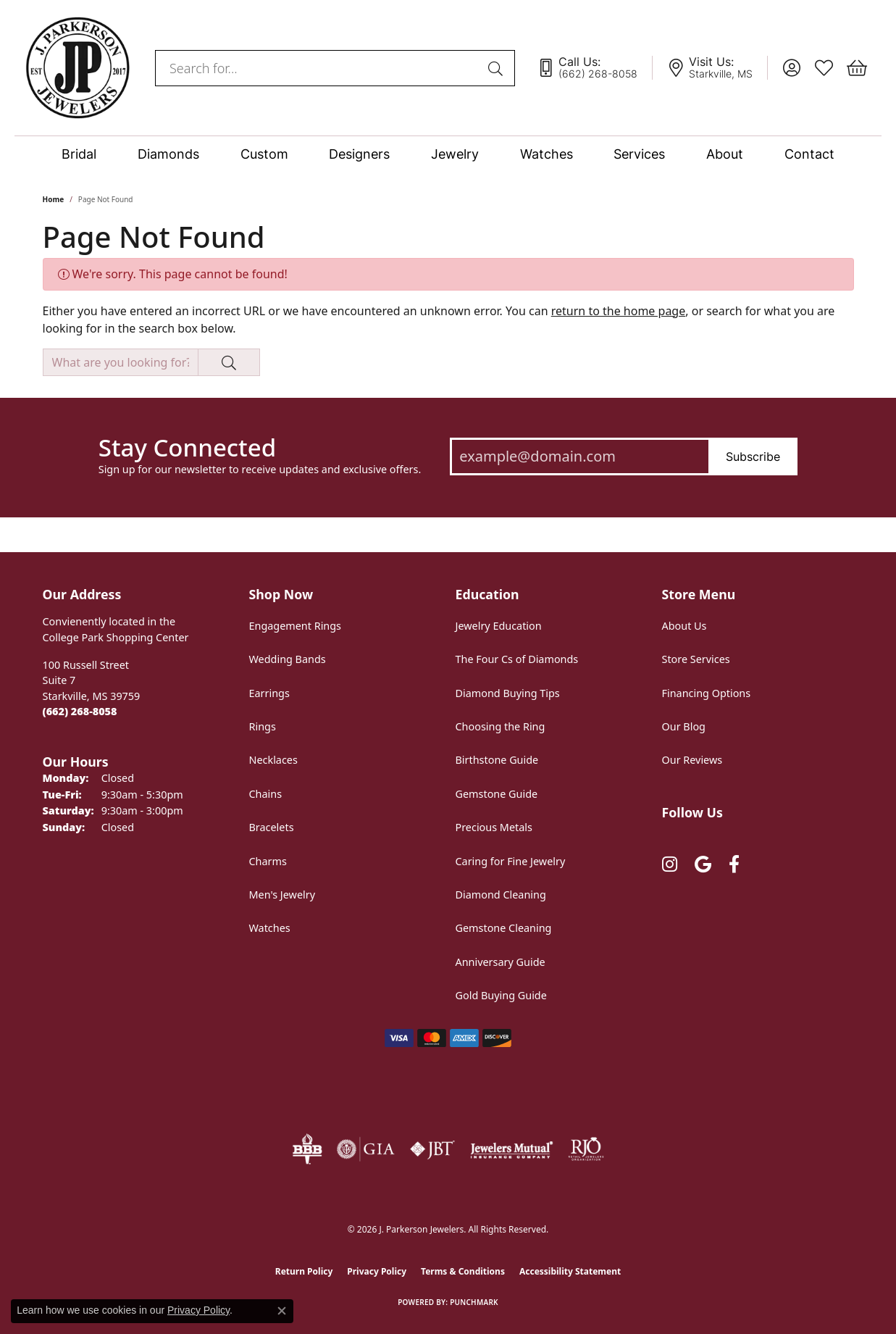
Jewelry (455, 154)
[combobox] (318, 68)
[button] (791, 68)
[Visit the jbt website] (432, 1149)
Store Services (696, 659)
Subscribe (753, 456)
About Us (684, 626)
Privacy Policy (376, 1271)
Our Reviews (692, 760)
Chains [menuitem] (265, 794)
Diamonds (168, 154)
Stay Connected (187, 447)
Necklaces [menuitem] (273, 760)
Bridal (79, 154)
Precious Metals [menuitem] (494, 827)
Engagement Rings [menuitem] (295, 626)
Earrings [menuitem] (269, 693)
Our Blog (684, 726)
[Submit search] (497, 68)
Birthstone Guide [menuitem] (497, 760)
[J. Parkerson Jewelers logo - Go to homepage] (77, 68)
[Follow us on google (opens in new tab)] (703, 865)
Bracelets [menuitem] (271, 827)
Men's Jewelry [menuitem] (282, 894)
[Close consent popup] (281, 1310)
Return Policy (304, 1271)
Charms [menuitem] (268, 861)
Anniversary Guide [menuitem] (500, 962)
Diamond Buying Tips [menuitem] (508, 693)
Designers (359, 154)
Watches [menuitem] (269, 928)
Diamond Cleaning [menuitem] (501, 894)
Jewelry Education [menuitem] (499, 626)
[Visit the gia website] (366, 1149)
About (724, 154)
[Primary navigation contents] (448, 154)
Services (639, 154)
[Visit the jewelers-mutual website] (511, 1149)
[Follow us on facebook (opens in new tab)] (734, 865)
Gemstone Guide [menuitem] (497, 794)
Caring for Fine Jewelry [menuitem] (511, 861)
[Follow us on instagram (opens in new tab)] (669, 865)
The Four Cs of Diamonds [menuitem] (517, 659)
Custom (264, 154)
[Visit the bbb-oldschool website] (307, 1149)
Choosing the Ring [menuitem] (500, 726)
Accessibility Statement (570, 1271)
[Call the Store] (80, 711)
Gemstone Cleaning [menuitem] (504, 928)
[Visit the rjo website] (586, 1149)
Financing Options (706, 693)
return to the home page (618, 311)
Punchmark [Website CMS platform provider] (474, 1302)
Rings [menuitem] (262, 726)
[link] (595, 68)
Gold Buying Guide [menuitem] (501, 995)
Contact (809, 154)
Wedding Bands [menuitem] (287, 659)
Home (53, 199)
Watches (546, 154)
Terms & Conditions (463, 1271)
